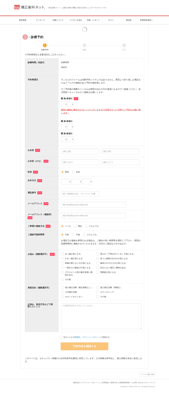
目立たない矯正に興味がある (113, 268)
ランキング (40, 20)
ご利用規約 (104, 382)
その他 (68, 279)
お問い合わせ (138, 382)
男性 (67, 172)
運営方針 (114, 382)
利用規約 (76, 337)
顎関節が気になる (108, 272)
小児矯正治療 (71, 292)
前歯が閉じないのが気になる (78, 263)
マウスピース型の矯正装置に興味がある (78, 273)
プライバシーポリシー (91, 337)
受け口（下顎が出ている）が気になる (117, 254)
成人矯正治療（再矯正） (111, 287)
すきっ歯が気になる (74, 258)
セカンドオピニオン (74, 296)
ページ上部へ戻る (148, 374)
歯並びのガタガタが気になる (113, 263)
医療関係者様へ (146, 20)
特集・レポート (93, 20)
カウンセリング (107, 292)
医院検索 (22, 20)
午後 (78, 234)
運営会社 (76, 382)
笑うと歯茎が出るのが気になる (114, 258)
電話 (80, 226)
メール (68, 226)
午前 (67, 234)
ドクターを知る (75, 20)
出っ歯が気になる (73, 254)
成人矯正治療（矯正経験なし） (78, 287)
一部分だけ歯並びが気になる (78, 268)
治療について (58, 20)
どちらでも (94, 226)
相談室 (129, 20)
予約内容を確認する (84, 346)
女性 (78, 172)
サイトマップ (150, 382)
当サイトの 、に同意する (86, 337)
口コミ (111, 20)
